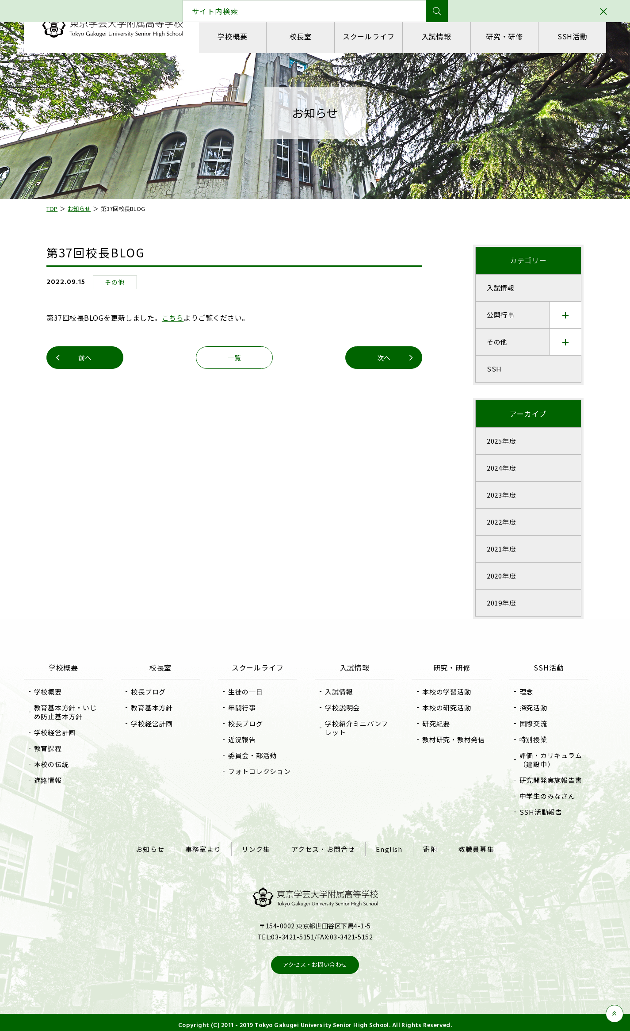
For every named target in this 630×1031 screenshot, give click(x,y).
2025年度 (494, 440)
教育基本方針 (161, 707)
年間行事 (246, 707)
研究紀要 (432, 723)
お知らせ (158, 846)
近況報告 (246, 739)
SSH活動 (562, 36)
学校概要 (243, 36)
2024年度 (494, 467)
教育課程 (61, 748)
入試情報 (434, 36)
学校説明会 (342, 707)
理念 (518, 691)
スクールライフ (371, 36)
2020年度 (494, 575)
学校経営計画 (68, 732)
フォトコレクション (264, 771)
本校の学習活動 (442, 691)
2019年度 (494, 602)
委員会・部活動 (257, 755)
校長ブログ (157, 691)
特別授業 (525, 739)
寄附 (425, 846)
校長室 (307, 36)
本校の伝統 (64, 764)
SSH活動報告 (532, 811)
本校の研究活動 (442, 707)
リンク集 (258, 846)
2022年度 (494, 521)
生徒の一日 (250, 691)
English (386, 846)
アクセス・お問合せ (323, 846)
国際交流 (525, 723)
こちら (180, 317)
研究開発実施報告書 (542, 780)
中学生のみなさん (539, 796)
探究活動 (525, 707)
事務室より (208, 846)
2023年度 (494, 494)
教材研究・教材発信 (449, 739)
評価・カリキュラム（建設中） (542, 760)
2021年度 (494, 548)
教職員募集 (468, 846)
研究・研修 (498, 36)
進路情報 (61, 780)
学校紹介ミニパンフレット (357, 728)
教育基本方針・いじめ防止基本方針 (78, 712)
